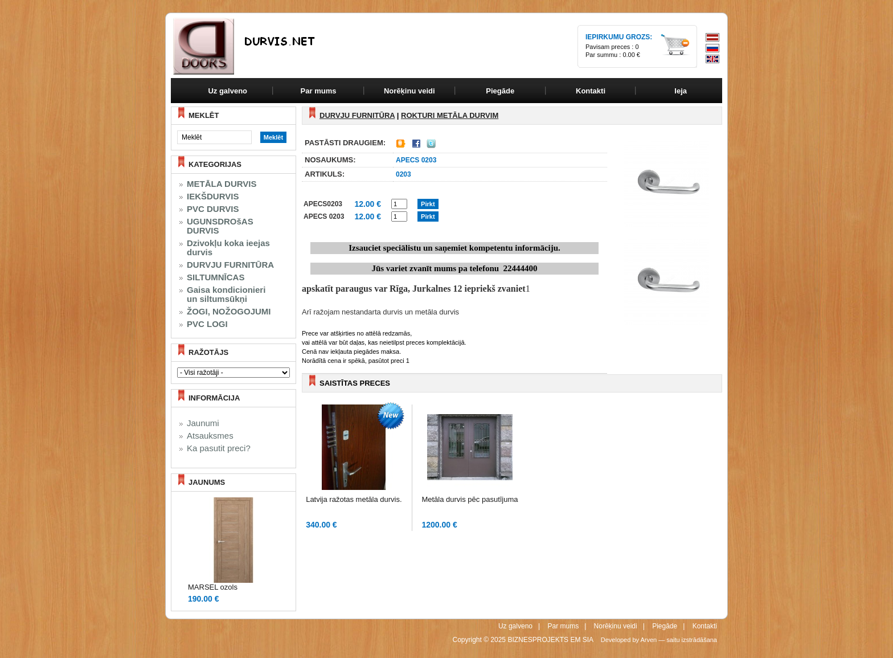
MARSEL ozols (212, 587)
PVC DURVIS (213, 209)
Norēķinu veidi (615, 626)
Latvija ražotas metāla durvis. (354, 499)
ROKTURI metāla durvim (449, 115)
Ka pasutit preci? (219, 448)
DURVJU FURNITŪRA (230, 264)
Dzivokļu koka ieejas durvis (228, 248)
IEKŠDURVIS (213, 196)
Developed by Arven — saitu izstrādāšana (659, 639)
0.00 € (631, 54)
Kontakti (705, 626)
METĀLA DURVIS (222, 184)
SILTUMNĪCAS (215, 277)
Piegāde (664, 626)
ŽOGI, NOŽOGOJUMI (229, 311)
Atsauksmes (210, 435)
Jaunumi (203, 423)
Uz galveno (227, 91)
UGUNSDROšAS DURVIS (220, 226)
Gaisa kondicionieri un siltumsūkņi (226, 294)
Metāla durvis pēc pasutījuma (469, 499)
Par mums (563, 626)
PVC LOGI (207, 324)
